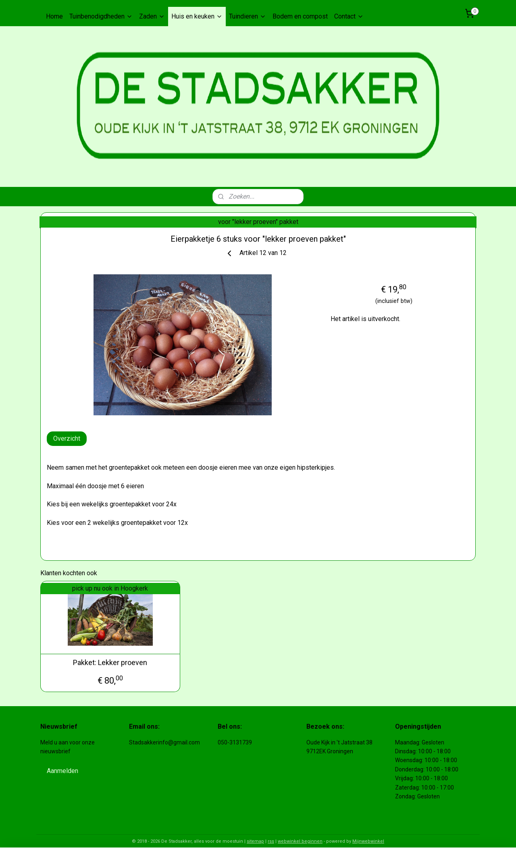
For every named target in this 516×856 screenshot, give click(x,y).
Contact (349, 16)
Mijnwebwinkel (368, 841)
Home (54, 16)
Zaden (152, 16)
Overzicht (66, 438)
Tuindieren (247, 16)
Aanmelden (62, 771)
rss (271, 841)
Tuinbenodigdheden (101, 16)
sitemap (255, 841)
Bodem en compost (300, 16)
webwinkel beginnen (300, 841)
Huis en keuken (197, 16)
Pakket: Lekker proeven (110, 662)
